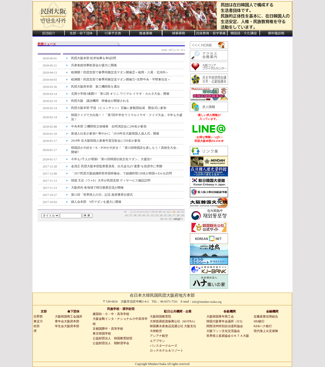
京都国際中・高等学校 (108, 328)
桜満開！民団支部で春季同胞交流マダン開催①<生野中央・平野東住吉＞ (120, 79)
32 (170, 219)
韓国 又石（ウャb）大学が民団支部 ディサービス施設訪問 (110, 180)
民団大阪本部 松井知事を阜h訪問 (93, 58)
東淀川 (38, 321)
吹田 (37, 326)
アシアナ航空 (159, 336)
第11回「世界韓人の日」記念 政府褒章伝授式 (104, 194)
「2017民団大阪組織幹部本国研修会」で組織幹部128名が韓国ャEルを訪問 (121, 173)
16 (126, 215)
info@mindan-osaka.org (206, 302)
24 (161, 215)
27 (174, 215)
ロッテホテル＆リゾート (166, 350)
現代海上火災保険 (266, 331)
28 (178, 215)
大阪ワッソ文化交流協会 (223, 331)
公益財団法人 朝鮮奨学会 (111, 343)
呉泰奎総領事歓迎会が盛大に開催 (94, 65)
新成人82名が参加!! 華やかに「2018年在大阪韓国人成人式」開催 (115, 133)
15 (182, 211)
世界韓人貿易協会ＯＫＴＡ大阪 (227, 336)
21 (148, 215)
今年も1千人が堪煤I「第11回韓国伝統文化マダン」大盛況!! (111, 159)
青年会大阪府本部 (67, 321)
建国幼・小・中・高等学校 (111, 314)
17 (131, 215)
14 (178, 211)
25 (165, 215)
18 (135, 215)
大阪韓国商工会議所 (68, 316)
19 (139, 215)
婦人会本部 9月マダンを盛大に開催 (96, 202)
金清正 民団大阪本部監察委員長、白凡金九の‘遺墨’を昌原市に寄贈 (116, 166)
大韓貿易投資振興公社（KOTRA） (173, 321)
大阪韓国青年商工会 (220, 316)
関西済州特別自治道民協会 (224, 326)
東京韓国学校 (102, 333)
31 (166, 219)
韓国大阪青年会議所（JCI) (224, 321)
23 (156, 215)
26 (169, 215)
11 (164, 211)
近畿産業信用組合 (266, 316)
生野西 (38, 316)
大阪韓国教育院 (160, 316)
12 (168, 211)
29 (182, 215)
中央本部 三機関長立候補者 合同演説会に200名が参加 (109, 126)
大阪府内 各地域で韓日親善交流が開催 (97, 187)
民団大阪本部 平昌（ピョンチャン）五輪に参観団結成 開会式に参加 (118, 108)
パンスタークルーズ (163, 345)
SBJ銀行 (259, 321)
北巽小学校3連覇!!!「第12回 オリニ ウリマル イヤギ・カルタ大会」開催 (120, 93)
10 (160, 211)
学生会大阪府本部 (67, 326)
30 (162, 219)
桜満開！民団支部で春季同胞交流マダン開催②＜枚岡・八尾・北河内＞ (120, 72)
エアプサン (157, 341)
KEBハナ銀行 (263, 326)
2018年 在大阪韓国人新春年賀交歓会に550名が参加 (105, 140)
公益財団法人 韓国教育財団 (112, 338)
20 (143, 215)
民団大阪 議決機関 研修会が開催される (100, 101)
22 (152, 215)
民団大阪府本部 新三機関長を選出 (95, 86)
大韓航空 (156, 331)
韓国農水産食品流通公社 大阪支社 (173, 326)
